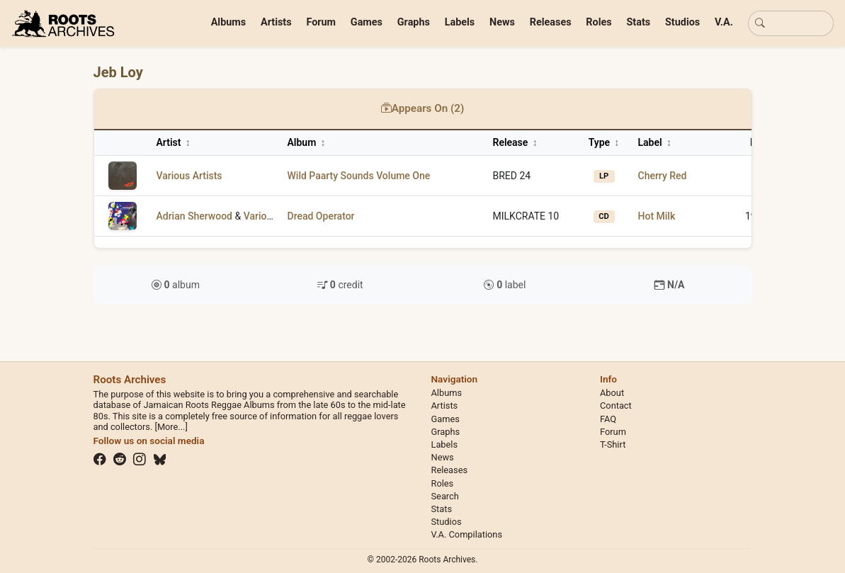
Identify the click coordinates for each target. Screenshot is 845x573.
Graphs (413, 22)
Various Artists (189, 175)
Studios (682, 22)
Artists (276, 22)
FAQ (608, 419)
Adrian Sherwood (195, 216)
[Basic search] (791, 23)
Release (515, 142)
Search (445, 496)
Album (307, 142)
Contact (616, 405)
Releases (551, 22)
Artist (174, 142)
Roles (598, 22)
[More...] (170, 426)
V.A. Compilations (467, 534)
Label (654, 142)
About (612, 392)
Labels (460, 22)
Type (604, 142)
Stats (638, 22)
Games (366, 22)
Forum (321, 22)
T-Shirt (612, 444)
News (502, 22)
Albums (228, 22)
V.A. (724, 22)
